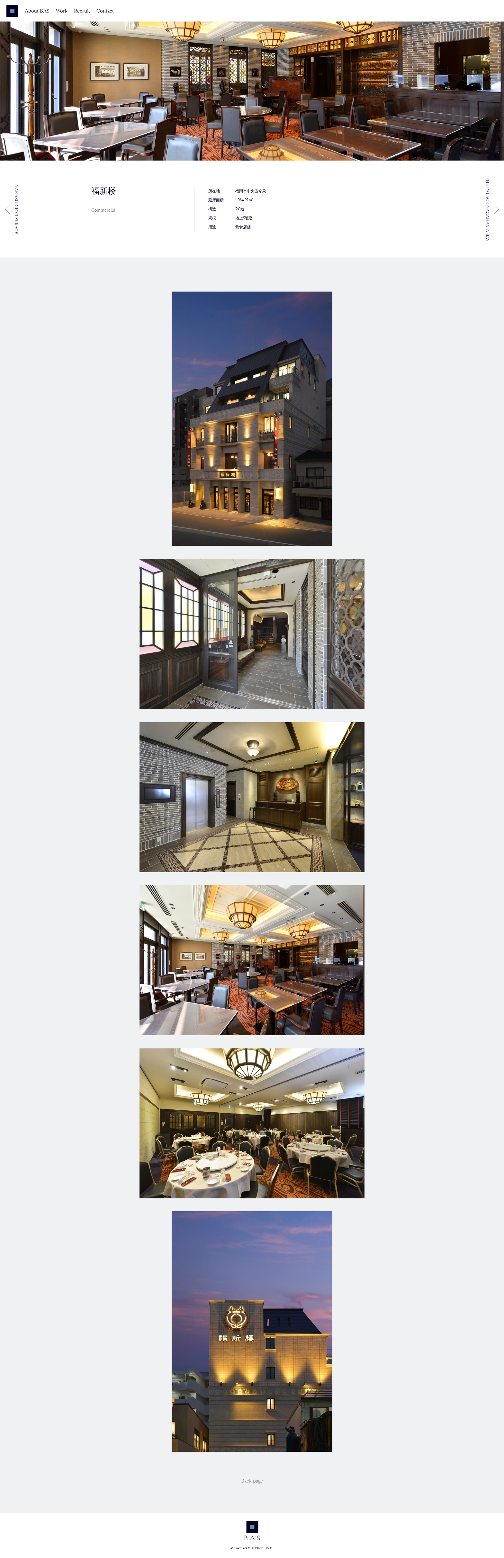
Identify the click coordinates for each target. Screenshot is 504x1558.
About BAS (37, 11)
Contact (105, 11)
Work (62, 11)
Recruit (82, 11)
